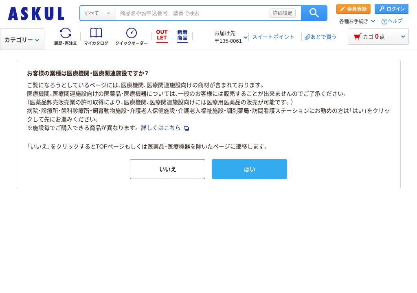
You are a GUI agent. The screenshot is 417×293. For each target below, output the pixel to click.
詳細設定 (282, 13)
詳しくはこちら (165, 128)
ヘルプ (395, 21)
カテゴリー (21, 40)
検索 (314, 13)
